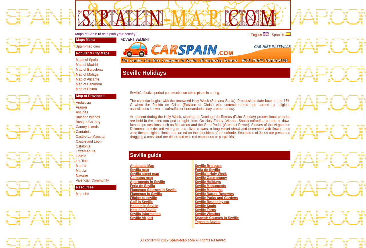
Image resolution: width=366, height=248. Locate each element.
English (260, 35)
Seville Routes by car (212, 202)
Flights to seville (143, 198)
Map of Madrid (87, 65)
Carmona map (141, 178)
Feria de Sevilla (142, 186)
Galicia (81, 156)
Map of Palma (86, 89)
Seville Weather (207, 214)
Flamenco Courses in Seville (153, 190)
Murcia (81, 171)
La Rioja (82, 161)
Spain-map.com (88, 46)
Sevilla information (145, 214)
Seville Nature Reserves (214, 194)
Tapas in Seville (207, 222)
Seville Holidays (208, 182)
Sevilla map (139, 170)
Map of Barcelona (89, 70)
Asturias (82, 112)
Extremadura (86, 151)
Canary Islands (87, 127)
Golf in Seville (141, 202)
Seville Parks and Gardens (216, 198)
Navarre (82, 176)
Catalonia (83, 146)
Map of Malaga (87, 74)
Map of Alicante (87, 79)
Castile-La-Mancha (90, 137)
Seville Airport (141, 218)
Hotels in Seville (143, 210)
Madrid (81, 166)
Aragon (81, 107)
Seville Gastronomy (211, 178)
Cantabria (83, 132)
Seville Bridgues (208, 166)
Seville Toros (205, 210)
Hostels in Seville (144, 206)
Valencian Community (92, 180)
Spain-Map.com (182, 240)
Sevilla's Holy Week (211, 174)
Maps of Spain (87, 60)
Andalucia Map (142, 166)
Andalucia (83, 103)
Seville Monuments (210, 186)
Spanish (281, 35)
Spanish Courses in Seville (217, 218)
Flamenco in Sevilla (146, 194)
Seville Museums (209, 190)
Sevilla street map (144, 174)
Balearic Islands (88, 117)
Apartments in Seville (147, 182)
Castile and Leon (89, 141)
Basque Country (88, 122)
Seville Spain (205, 206)
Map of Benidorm (89, 84)
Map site (82, 194)
